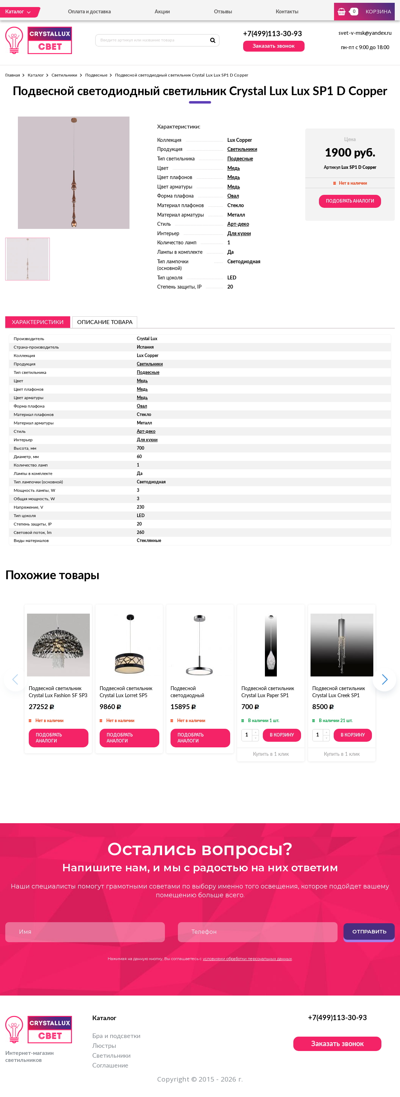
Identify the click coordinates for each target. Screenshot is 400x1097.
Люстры (104, 1046)
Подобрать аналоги (350, 201)
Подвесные (96, 75)
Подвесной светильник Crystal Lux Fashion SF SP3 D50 (58, 695)
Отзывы (223, 11)
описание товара (105, 322)
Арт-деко (238, 224)
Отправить (369, 931)
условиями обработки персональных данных (247, 958)
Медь (233, 168)
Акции (162, 11)
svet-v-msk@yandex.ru (365, 33)
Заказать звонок (274, 46)
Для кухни (239, 233)
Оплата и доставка (89, 11)
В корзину (282, 735)
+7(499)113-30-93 (272, 34)
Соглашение (110, 1066)
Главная (12, 75)
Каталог (36, 75)
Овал (233, 196)
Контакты (287, 11)
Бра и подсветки (116, 1036)
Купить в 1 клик (271, 754)
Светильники (65, 75)
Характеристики (38, 322)
